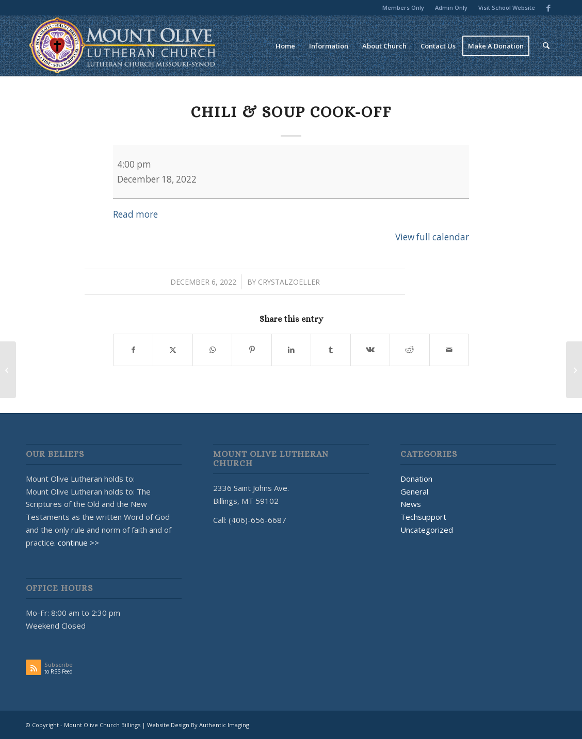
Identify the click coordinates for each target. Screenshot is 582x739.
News (410, 504)
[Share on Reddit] (409, 349)
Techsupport (423, 517)
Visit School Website (506, 7)
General (414, 491)
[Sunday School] (574, 369)
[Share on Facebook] (133, 349)
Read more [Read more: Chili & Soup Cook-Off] (135, 214)
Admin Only (451, 7)
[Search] (546, 45)
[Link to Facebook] (548, 7)
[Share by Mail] (449, 349)
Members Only (403, 7)
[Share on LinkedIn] (291, 349)
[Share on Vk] (370, 349)
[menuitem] (403, 7)
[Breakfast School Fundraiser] (8, 369)
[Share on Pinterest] (251, 349)
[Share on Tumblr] (330, 349)
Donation (416, 478)
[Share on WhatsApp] (212, 349)
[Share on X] (172, 349)
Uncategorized (426, 529)
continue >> (78, 542)
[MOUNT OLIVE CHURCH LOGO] (122, 45)
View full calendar (432, 237)
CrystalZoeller (289, 282)
